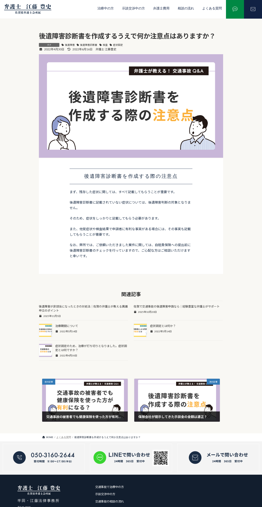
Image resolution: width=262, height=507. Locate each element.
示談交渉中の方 (133, 8)
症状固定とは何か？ (163, 326)
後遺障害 (70, 44)
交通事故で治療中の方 (109, 487)
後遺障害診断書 (88, 44)
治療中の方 (105, 8)
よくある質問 (212, 8)
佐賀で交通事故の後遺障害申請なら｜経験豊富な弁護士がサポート (177, 306)
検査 (105, 44)
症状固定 (118, 44)
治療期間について (66, 326)
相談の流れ (186, 8)
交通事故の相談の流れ (109, 501)
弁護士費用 (161, 8)
